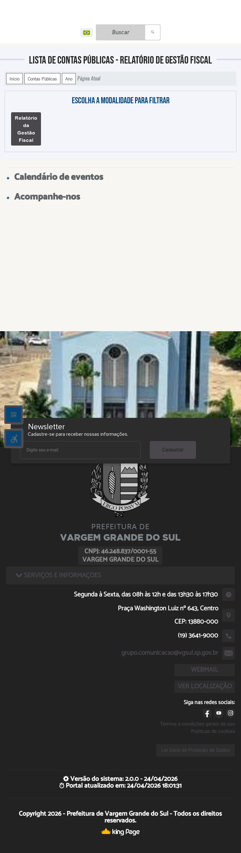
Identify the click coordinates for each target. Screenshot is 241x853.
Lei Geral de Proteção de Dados (195, 750)
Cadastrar (173, 450)
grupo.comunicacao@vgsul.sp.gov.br (169, 653)
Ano (68, 79)
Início (14, 79)
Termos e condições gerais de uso (197, 724)
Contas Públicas (42, 79)
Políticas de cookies (213, 731)
